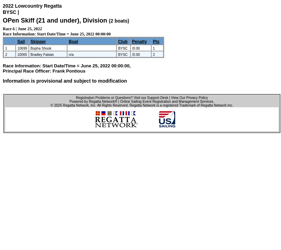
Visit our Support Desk (151, 98)
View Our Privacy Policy (189, 98)
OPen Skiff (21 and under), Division (56, 20)
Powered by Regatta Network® (93, 101)
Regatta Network (76, 105)
